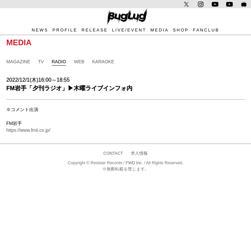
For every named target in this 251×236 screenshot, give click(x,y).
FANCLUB (206, 30)
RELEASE (94, 30)
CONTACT (113, 153)
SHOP (181, 30)
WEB (79, 61)
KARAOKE (103, 61)
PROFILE (64, 30)
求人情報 (139, 153)
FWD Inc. (134, 163)
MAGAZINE (18, 61)
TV (41, 61)
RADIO (59, 61)
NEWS (40, 30)
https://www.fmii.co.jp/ (28, 130)
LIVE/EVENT (129, 30)
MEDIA (159, 30)
